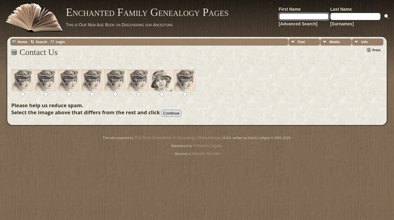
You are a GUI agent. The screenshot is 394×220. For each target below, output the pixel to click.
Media (334, 41)
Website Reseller (206, 153)
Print (376, 50)
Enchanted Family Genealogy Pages (147, 12)
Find (301, 41)
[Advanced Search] (298, 23)
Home (22, 41)
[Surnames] (342, 23)
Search (41, 41)
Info (364, 41)
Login (60, 41)
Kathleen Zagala (207, 145)
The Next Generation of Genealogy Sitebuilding (175, 137)
